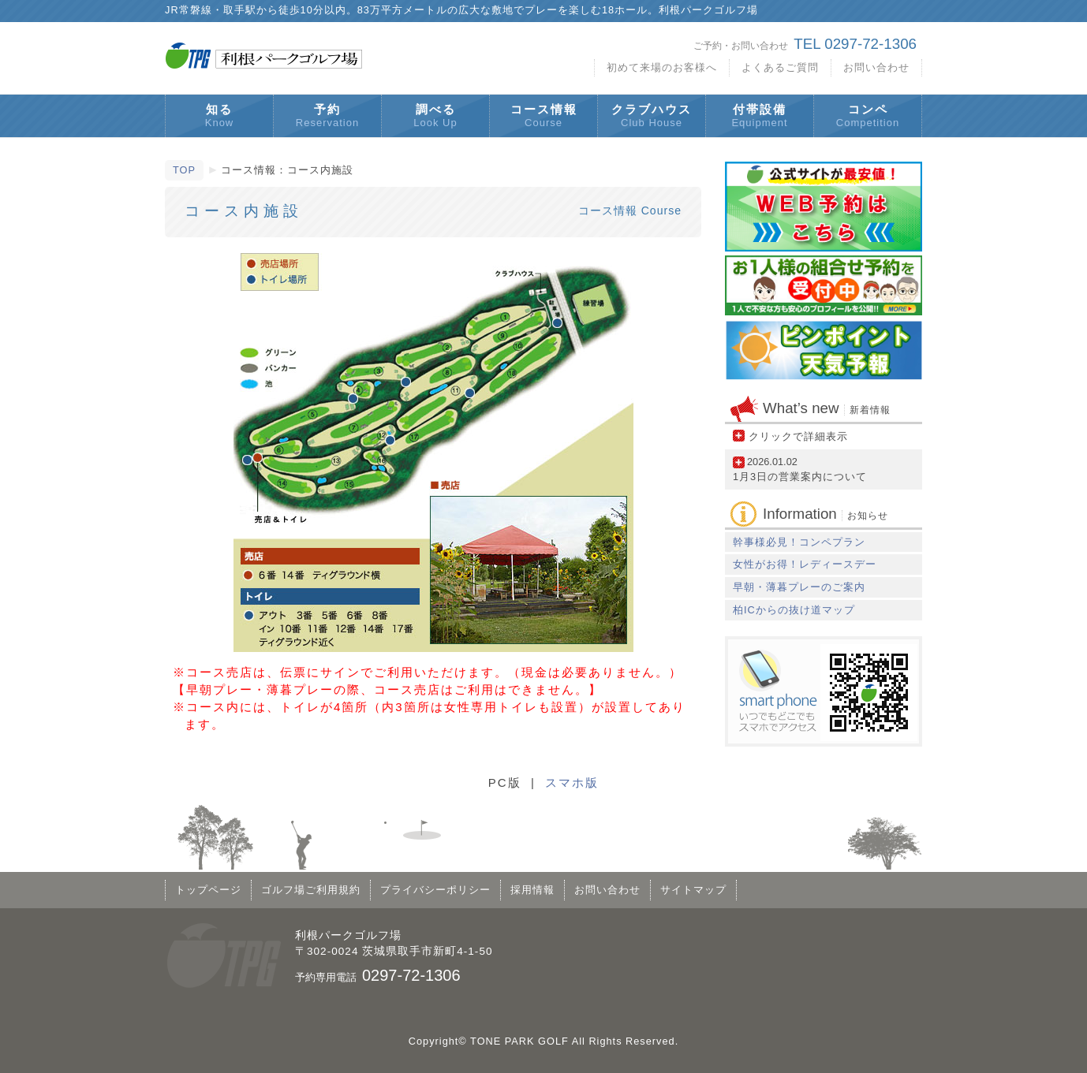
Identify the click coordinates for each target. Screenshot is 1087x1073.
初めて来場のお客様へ (662, 67)
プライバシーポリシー (435, 890)
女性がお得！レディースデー (804, 564)
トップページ (208, 890)
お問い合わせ (876, 67)
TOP (184, 170)
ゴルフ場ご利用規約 (310, 890)
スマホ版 (572, 782)
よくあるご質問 (780, 67)
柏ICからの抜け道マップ (794, 610)
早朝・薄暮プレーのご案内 (799, 587)
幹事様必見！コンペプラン (799, 542)
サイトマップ (693, 890)
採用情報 (532, 890)
